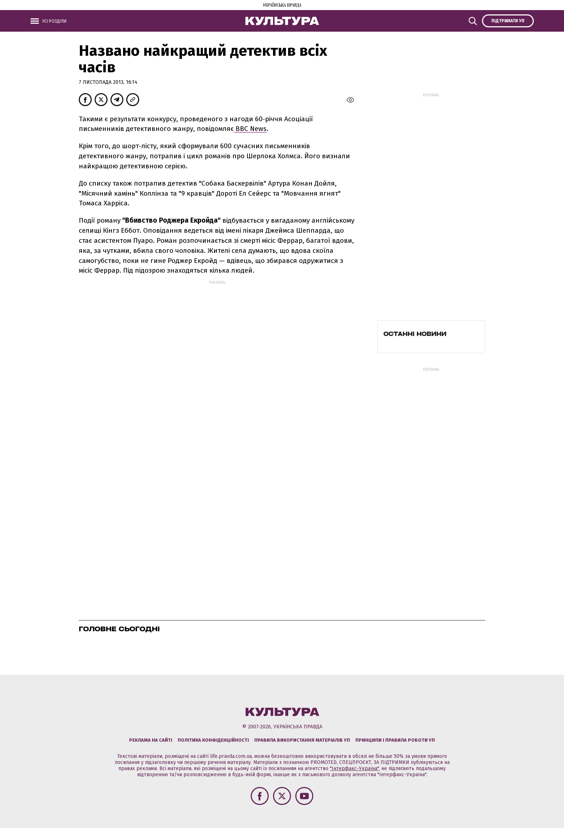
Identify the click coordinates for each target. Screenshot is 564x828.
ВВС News (250, 128)
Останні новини (414, 334)
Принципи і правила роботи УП (395, 740)
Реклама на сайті (150, 740)
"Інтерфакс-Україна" (354, 768)
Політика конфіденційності (213, 740)
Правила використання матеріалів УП (302, 740)
